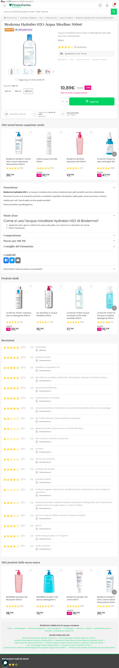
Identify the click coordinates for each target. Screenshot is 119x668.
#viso (72, 60)
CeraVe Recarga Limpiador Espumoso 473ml (77, 638)
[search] (114, 12)
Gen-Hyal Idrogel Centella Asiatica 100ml (42, 645)
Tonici (9, 628)
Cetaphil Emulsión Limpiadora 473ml (76, 645)
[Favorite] (31, 132)
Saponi (89, 628)
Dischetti (48, 631)
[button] (107, 5)
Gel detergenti (20, 628)
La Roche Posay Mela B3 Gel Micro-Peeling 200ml (33, 640)
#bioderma (62, 60)
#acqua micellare (99, 60)
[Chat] (100, 5)
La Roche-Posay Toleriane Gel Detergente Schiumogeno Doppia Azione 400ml (34, 648)
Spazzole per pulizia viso (64, 631)
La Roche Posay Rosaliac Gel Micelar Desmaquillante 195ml (91, 648)
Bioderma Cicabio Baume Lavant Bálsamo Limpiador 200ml (79, 640)
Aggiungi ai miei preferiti (29, 80)
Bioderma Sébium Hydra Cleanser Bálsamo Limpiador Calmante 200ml (74, 643)
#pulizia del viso (83, 60)
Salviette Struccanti (102, 628)
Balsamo (80, 628)
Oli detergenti (68, 628)
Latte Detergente (54, 628)
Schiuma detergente (36, 628)
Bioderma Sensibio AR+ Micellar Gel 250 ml (39, 638)
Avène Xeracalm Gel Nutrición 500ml (28, 643)
